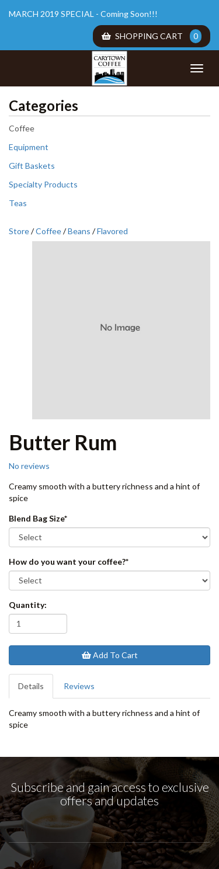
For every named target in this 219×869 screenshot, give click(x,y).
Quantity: (28, 605)
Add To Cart (110, 655)
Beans (79, 231)
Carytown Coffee (110, 68)
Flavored (112, 231)
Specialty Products (43, 184)
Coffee (21, 128)
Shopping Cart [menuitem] (151, 36)
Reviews (79, 686)
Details (31, 686)
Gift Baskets (32, 166)
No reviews (29, 466)
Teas (18, 203)
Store (19, 231)
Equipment (28, 147)
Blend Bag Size (38, 518)
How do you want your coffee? (68, 561)
